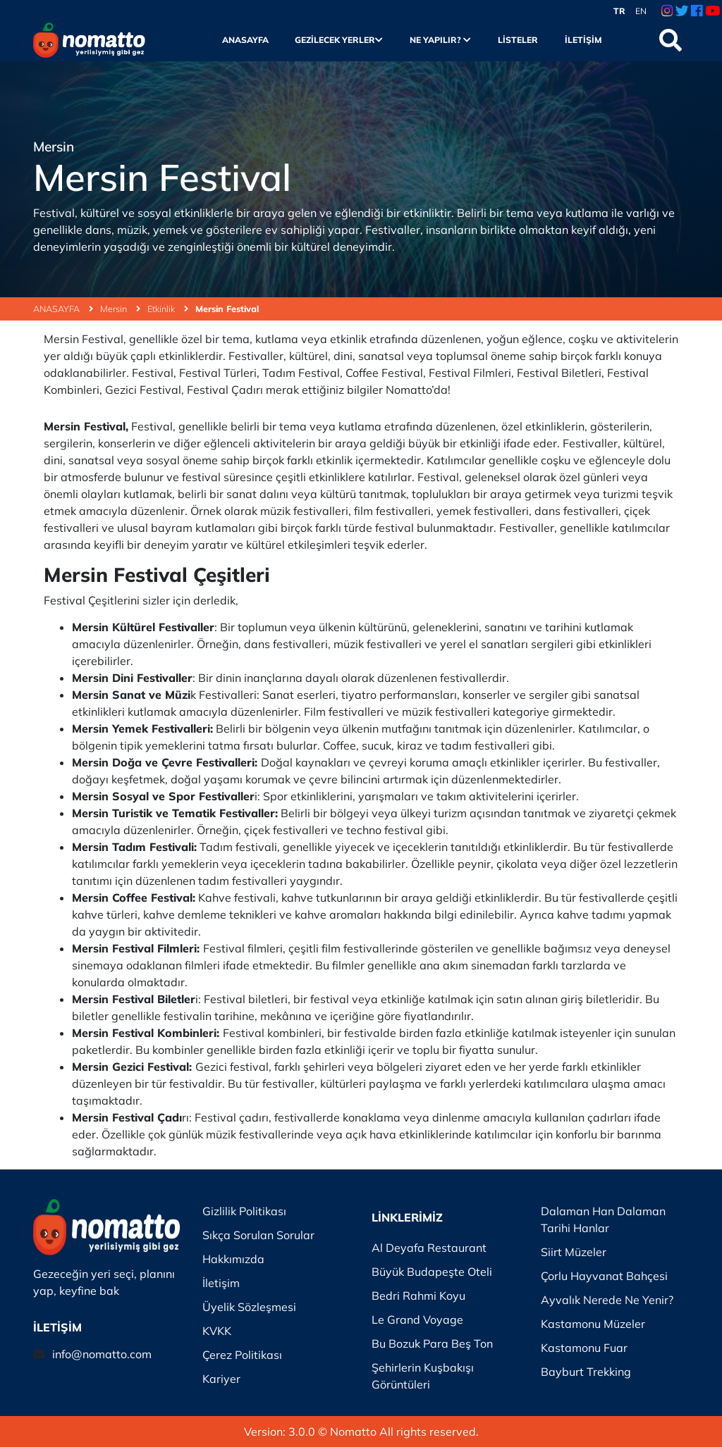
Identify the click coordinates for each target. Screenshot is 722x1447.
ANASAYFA (63, 308)
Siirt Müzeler (573, 1252)
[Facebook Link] (696, 11)
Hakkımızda (233, 1259)
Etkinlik (167, 308)
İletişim (583, 40)
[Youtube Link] (712, 11)
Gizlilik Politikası (244, 1211)
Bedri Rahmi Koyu (418, 1295)
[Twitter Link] (682, 11)
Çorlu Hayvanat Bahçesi (604, 1276)
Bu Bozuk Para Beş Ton (432, 1343)
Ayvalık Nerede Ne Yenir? (607, 1300)
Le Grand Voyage (417, 1319)
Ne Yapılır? (440, 40)
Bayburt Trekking (586, 1372)
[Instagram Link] (667, 11)
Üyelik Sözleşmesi (249, 1307)
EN (641, 11)
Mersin (120, 308)
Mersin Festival (227, 308)
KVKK (216, 1331)
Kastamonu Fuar (584, 1348)
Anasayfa (245, 40)
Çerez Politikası (242, 1355)
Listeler (518, 40)
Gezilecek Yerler (339, 40)
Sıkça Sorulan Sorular (258, 1235)
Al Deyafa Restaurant (429, 1248)
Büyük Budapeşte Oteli (432, 1272)
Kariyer (221, 1379)
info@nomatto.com (102, 1354)
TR (619, 11)
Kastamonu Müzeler (593, 1324)
